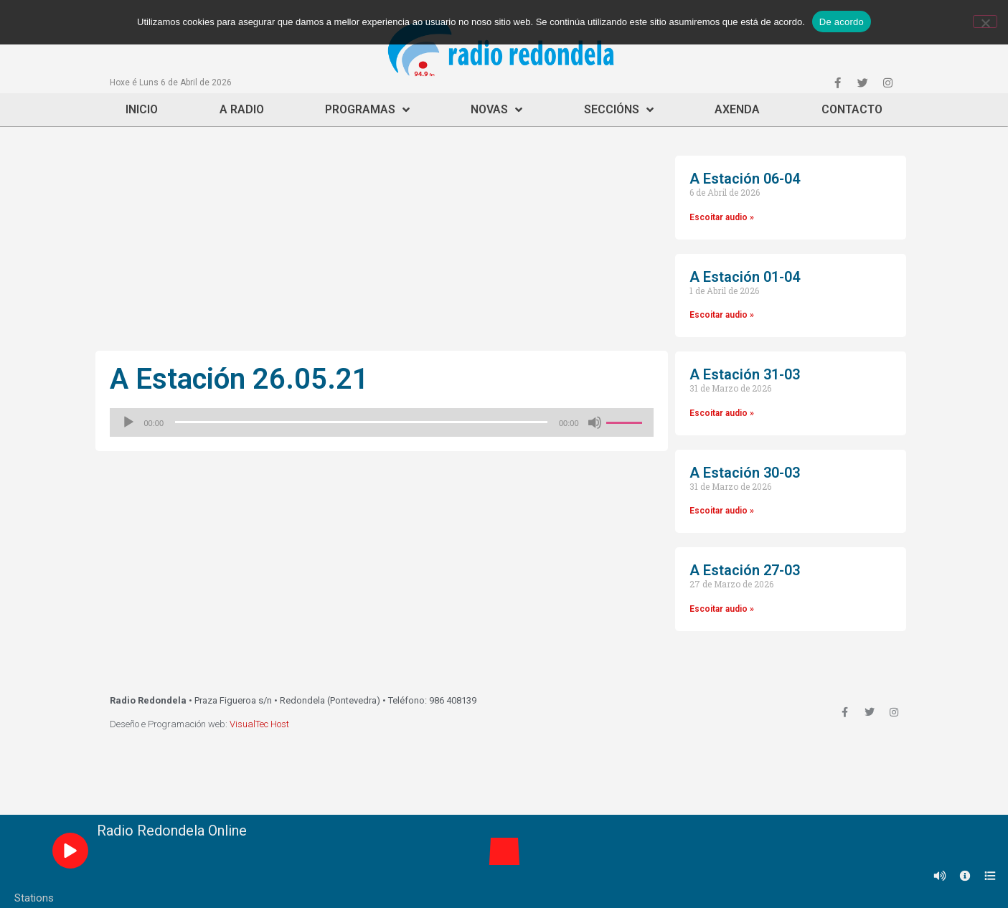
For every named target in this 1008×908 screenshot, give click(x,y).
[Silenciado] (595, 422)
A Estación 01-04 (744, 276)
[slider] (361, 422)
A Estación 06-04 (744, 178)
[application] (382, 422)
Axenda (737, 109)
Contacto (851, 109)
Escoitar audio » (721, 217)
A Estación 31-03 (744, 374)
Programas (367, 110)
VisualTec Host (259, 724)
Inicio (142, 109)
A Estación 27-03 (744, 570)
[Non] (985, 21)
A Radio (242, 109)
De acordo (841, 21)
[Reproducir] (128, 422)
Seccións (619, 110)
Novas (496, 110)
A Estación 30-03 (744, 472)
